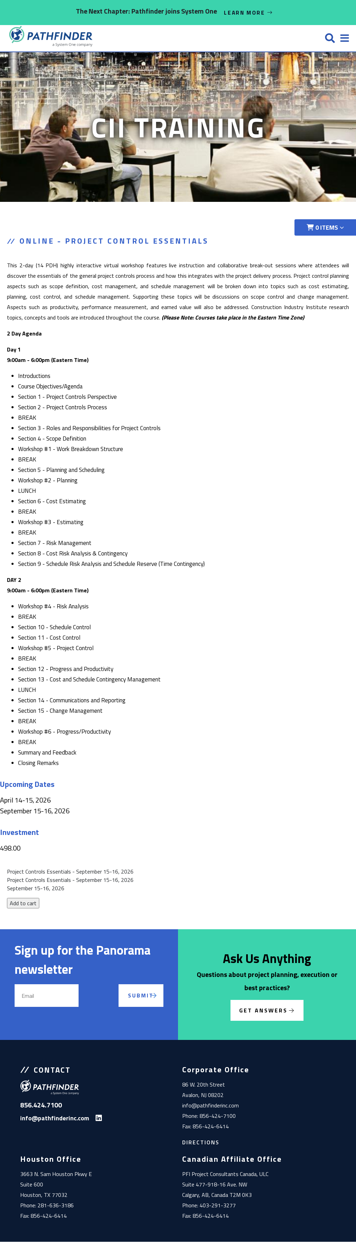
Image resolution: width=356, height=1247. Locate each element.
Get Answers (263, 1015)
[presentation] (107, 1009)
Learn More (248, 12)
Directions (200, 1147)
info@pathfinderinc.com (210, 1110)
